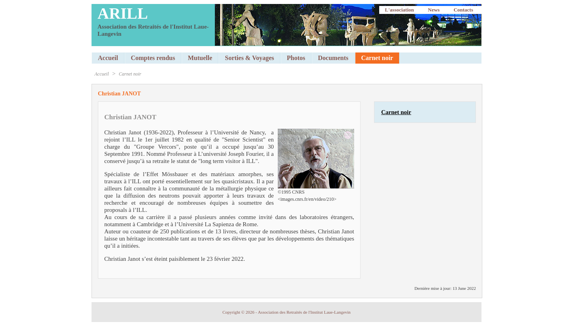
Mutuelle (200, 57)
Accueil (108, 57)
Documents (333, 57)
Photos (296, 57)
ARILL (122, 13)
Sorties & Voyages (249, 57)
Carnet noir (130, 74)
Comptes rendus (153, 57)
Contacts (463, 10)
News (434, 10)
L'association (399, 10)
